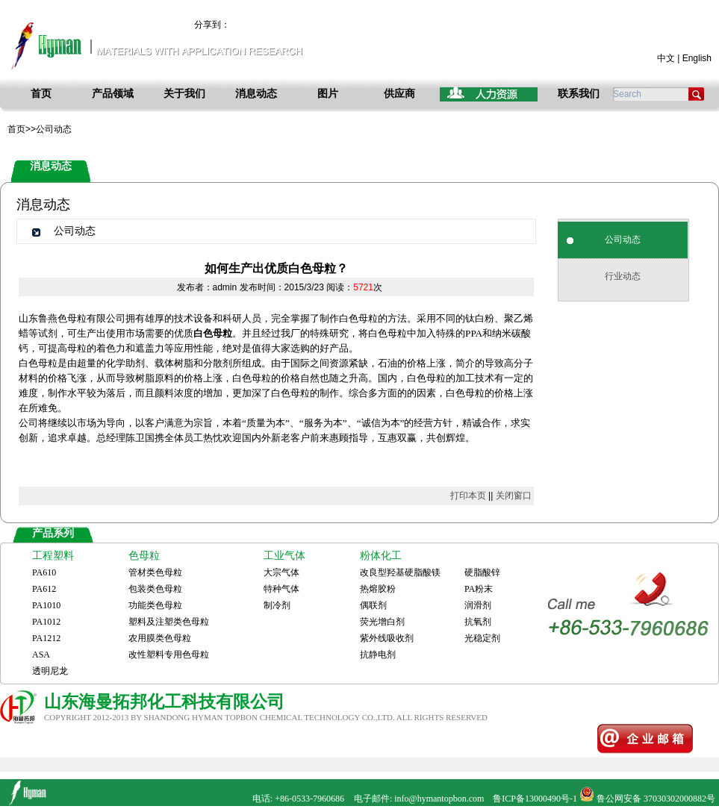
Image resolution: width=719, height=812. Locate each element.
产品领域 (113, 93)
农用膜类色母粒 (159, 638)
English (697, 58)
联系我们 (579, 93)
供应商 (399, 93)
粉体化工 (381, 555)
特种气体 (281, 589)
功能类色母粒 (155, 605)
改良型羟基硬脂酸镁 (400, 572)
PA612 (44, 589)
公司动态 (623, 239)
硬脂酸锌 (482, 572)
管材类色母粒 (155, 572)
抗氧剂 (477, 621)
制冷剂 (277, 605)
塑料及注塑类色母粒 (168, 621)
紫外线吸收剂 (387, 638)
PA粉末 (478, 589)
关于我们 (184, 93)
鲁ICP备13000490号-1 (535, 798)
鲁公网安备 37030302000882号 (656, 798)
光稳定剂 (482, 638)
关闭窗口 (514, 495)
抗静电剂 (378, 654)
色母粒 (144, 555)
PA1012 (46, 621)
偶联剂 (373, 605)
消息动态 (256, 93)
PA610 (44, 572)
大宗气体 (281, 572)
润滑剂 (477, 605)
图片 (327, 93)
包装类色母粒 (155, 589)
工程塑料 (53, 555)
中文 (666, 58)
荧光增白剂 (382, 621)
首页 (41, 93)
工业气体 (284, 555)
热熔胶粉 (378, 589)
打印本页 (468, 495)
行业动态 (623, 276)
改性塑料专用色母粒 (168, 654)
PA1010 (46, 605)
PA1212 (46, 638)
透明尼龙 (50, 671)
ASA (41, 654)
